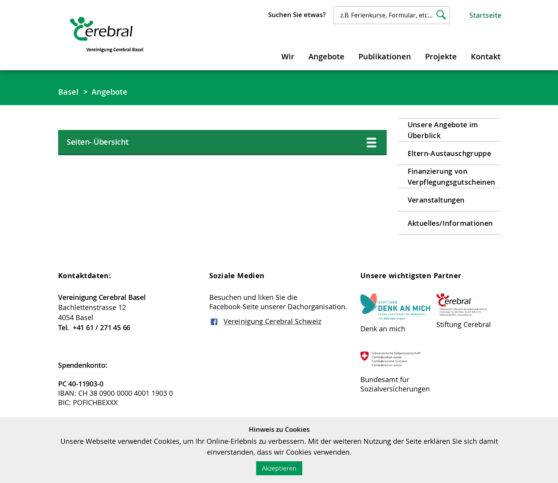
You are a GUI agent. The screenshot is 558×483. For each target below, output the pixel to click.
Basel (68, 92)
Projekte (441, 56)
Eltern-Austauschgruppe (449, 153)
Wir (287, 56)
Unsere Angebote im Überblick (443, 130)
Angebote (326, 56)
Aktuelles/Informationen (450, 223)
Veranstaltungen (436, 199)
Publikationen (384, 56)
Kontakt (486, 56)
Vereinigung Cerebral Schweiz (272, 321)
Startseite (485, 15)
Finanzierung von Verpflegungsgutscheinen (451, 176)
